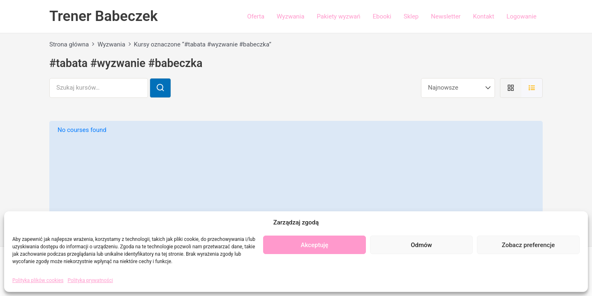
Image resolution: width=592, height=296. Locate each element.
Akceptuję (314, 245)
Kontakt (483, 16)
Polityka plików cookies (37, 280)
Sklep (411, 16)
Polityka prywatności (90, 280)
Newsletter (445, 16)
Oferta (255, 16)
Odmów (421, 245)
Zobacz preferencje (528, 245)
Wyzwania (290, 16)
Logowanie (521, 16)
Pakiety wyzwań (338, 16)
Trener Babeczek (103, 16)
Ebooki (381, 16)
